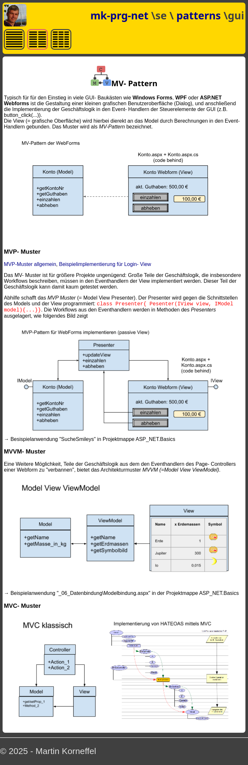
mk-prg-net (119, 15)
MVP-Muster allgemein (30, 264)
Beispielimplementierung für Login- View (105, 264)
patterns (199, 15)
